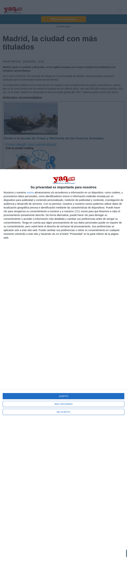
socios (30, 192)
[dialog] (63, 366)
